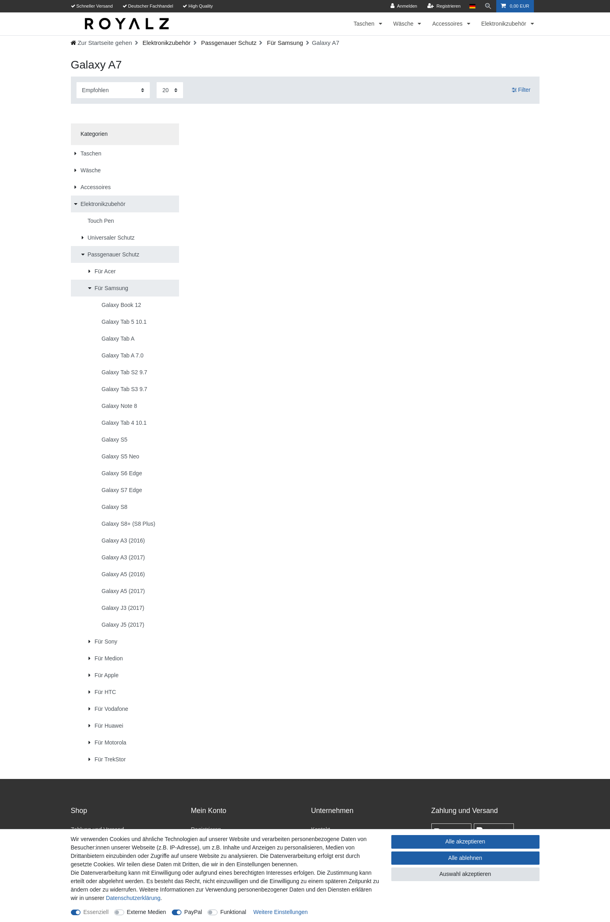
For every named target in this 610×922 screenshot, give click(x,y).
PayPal (193, 912)
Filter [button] (521, 90)
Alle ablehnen (465, 858)
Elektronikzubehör (504, 23)
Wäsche (404, 23)
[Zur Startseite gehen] (101, 42)
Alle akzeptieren (465, 841)
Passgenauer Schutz (228, 42)
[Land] (472, 6)
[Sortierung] (113, 90)
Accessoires (448, 23)
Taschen (365, 23)
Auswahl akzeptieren (465, 874)
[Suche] (488, 6)
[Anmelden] (404, 6)
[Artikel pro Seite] (170, 90)
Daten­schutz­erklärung (133, 898)
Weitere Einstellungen (280, 912)
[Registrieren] (444, 6)
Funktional (233, 912)
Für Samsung (284, 42)
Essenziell (96, 912)
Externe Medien (146, 912)
